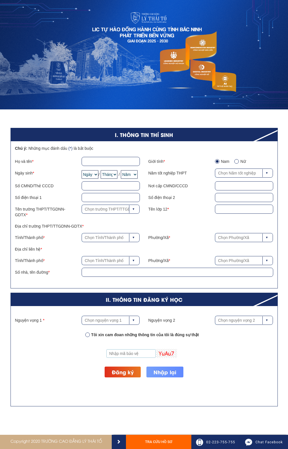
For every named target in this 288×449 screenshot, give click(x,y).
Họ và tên (23, 161)
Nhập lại (165, 372)
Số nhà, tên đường (31, 272)
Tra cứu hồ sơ (158, 442)
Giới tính (155, 161)
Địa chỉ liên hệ (28, 249)
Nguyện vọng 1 (29, 320)
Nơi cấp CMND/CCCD (168, 186)
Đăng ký (123, 372)
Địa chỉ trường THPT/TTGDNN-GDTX (48, 226)
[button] (269, 173)
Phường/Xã (158, 237)
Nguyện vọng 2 (161, 320)
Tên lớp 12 (157, 209)
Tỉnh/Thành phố (29, 237)
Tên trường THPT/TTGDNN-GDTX (40, 212)
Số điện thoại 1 (28, 197)
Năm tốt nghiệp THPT (167, 173)
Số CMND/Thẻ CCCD (34, 186)
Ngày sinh (24, 173)
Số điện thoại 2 (161, 197)
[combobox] (244, 173)
